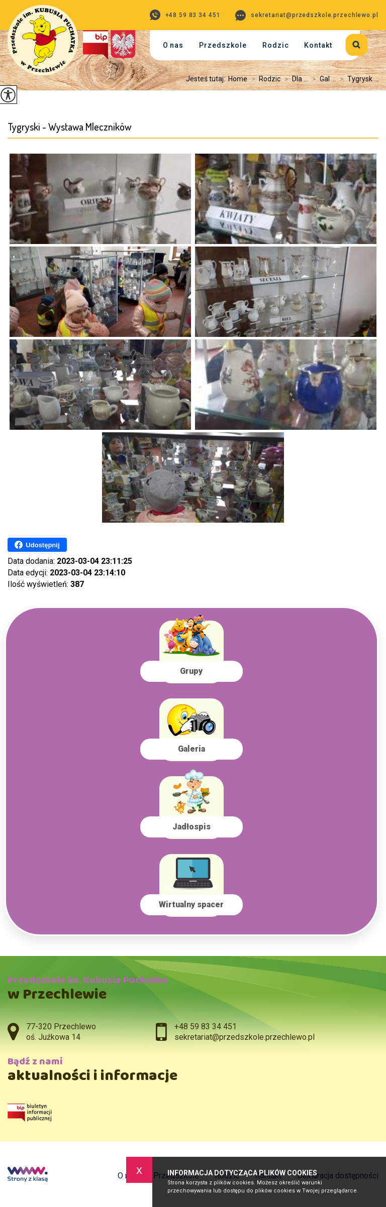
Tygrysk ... (357, 78)
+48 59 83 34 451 (185, 15)
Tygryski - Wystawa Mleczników (69, 126)
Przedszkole (223, 45)
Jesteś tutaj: (207, 78)
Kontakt (318, 45)
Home (237, 78)
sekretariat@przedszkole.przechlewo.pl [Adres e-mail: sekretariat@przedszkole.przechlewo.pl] (244, 1037)
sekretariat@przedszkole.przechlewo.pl (306, 15)
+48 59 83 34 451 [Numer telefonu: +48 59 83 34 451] (205, 1026)
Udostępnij (37, 545)
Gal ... (322, 78)
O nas (173, 45)
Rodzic (275, 45)
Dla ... (294, 78)
